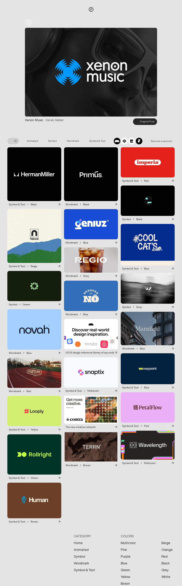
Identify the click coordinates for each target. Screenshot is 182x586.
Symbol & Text (84, 570)
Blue (124, 563)
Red (164, 556)
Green (125, 570)
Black (165, 563)
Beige (165, 542)
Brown (125, 583)
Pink (124, 549)
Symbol (79, 556)
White (165, 576)
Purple (125, 556)
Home (78, 542)
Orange (167, 549)
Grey (165, 570)
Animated (81, 549)
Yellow (125, 576)
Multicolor (128, 542)
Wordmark (81, 563)
